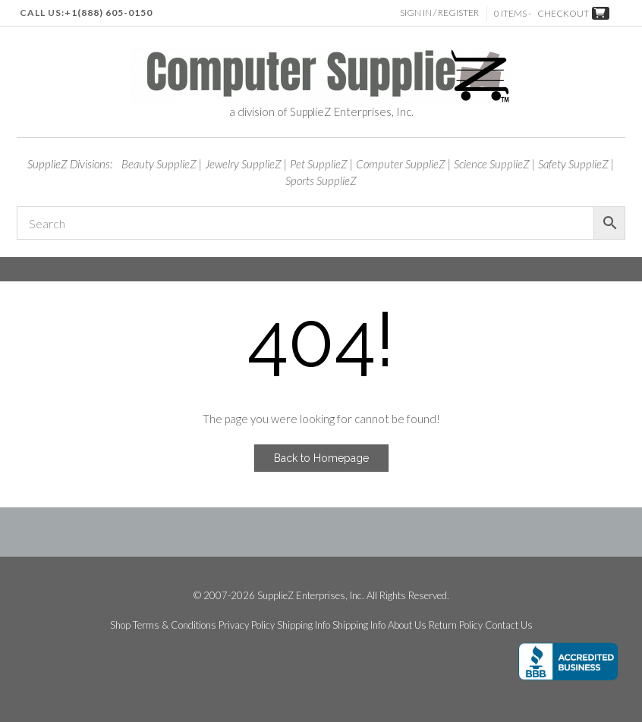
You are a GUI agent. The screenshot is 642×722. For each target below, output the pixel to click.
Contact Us (509, 625)
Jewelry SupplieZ (243, 164)
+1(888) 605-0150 (109, 12)
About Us (407, 625)
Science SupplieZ (492, 164)
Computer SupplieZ (400, 164)
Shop (120, 625)
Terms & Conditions (174, 625)
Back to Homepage (321, 458)
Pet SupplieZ (319, 164)
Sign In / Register (439, 12)
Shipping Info (303, 625)
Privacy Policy (247, 625)
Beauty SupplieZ (159, 164)
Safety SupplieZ (573, 164)
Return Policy (456, 625)
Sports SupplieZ (321, 180)
